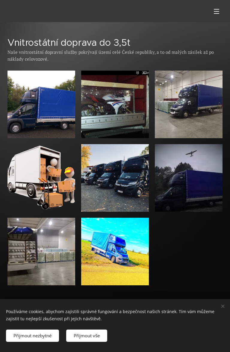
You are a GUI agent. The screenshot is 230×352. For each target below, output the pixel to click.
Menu (216, 11)
